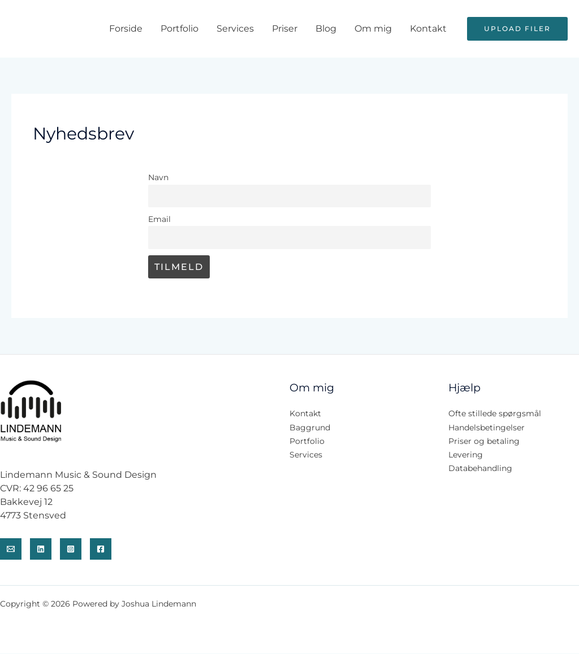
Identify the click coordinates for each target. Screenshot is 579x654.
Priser (284, 28)
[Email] (10, 549)
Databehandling (480, 469)
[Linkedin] (40, 549)
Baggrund (310, 428)
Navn (158, 177)
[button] (517, 29)
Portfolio (179, 28)
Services (235, 28)
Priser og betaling (484, 442)
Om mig (373, 28)
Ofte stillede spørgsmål (494, 414)
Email (159, 219)
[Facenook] (100, 549)
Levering (465, 455)
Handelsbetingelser (486, 428)
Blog (326, 28)
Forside (125, 28)
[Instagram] (70, 549)
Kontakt (428, 28)
